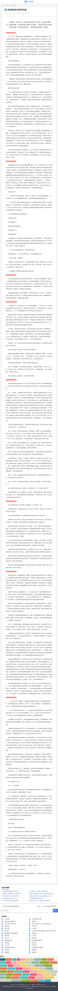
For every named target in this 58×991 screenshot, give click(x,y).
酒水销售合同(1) (31, 965)
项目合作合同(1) (3, 971)
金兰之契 (7, 928)
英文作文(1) (44, 959)
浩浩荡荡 (7, 942)
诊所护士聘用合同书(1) (47, 965)
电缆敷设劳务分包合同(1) (45, 962)
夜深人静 (34, 942)
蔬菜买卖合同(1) (34, 968)
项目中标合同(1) (3, 968)
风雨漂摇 (34, 952)
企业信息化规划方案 (10, 921)
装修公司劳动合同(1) (34, 971)
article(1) (14, 959)
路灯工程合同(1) (19, 968)
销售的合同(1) (40, 974)
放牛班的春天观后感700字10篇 (10, 891)
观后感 (14, 5)
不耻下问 (7, 938)
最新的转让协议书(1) (17, 974)
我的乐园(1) (14, 962)
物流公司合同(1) (33, 974)
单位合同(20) (53, 974)
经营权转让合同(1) (49, 968)
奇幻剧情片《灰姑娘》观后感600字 (39, 891)
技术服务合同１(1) (15, 977)
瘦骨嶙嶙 (7, 952)
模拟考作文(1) (9, 959)
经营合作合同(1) (9, 974)
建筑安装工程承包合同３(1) (49, 977)
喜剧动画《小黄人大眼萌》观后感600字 (40, 900)
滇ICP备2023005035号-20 (41, 984)
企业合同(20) (3, 974)
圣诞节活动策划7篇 (10, 947)
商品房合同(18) (47, 974)
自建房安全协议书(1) (35, 962)
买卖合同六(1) (48, 980)
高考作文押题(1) (50, 959)
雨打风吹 (34, 938)
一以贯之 (34, 935)
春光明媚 (34, 950)
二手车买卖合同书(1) (39, 965)
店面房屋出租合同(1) (18, 971)
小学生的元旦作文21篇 (10, 923)
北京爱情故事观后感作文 (36, 898)
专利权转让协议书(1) (39, 977)
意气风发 (34, 945)
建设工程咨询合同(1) (27, 968)
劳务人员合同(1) (26, 971)
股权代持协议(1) (24, 965)
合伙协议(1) (10, 965)
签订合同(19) (9, 977)
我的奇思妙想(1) (37, 959)
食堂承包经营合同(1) (26, 974)
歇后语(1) (22, 959)
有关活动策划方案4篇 (37, 947)
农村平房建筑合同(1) (11, 968)
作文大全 (8, 5)
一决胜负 (34, 928)
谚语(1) (32, 959)
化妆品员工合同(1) (42, 971)
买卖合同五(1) (41, 980)
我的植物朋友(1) (20, 962)
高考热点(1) (3, 962)
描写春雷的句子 (9, 940)
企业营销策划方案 (36, 919)
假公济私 (7, 931)
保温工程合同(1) (27, 962)
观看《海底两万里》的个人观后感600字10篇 (41, 893)
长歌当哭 (7, 950)
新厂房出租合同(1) (53, 962)
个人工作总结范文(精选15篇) (48, 906)
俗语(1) (27, 959)
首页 (3, 5)
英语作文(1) (8, 962)
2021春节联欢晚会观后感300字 (10, 900)
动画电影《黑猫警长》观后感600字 (11, 893)
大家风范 (34, 933)
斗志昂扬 (7, 919)
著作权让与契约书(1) (23, 977)
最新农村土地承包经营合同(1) (51, 971)
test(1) (19, 959)
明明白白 (34, 921)
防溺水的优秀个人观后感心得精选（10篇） (41, 896)
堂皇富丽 (7, 935)
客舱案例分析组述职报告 (11, 933)
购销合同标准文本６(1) (25, 980)
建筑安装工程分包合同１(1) (5, 980)
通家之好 (7, 926)
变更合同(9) (3, 977)
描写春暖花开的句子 (37, 940)
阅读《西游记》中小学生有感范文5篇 (41, 923)
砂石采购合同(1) (10, 971)
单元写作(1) (3, 959)
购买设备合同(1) (41, 968)
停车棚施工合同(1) (4, 965)
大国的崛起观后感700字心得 (9, 898)
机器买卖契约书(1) (34, 980)
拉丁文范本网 (21, 984)
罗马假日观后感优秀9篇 (12, 906)
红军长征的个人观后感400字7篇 (10, 896)
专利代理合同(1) (31, 977)
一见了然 (7, 945)
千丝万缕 (34, 926)
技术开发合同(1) (17, 965)
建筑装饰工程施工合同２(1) (16, 980)
